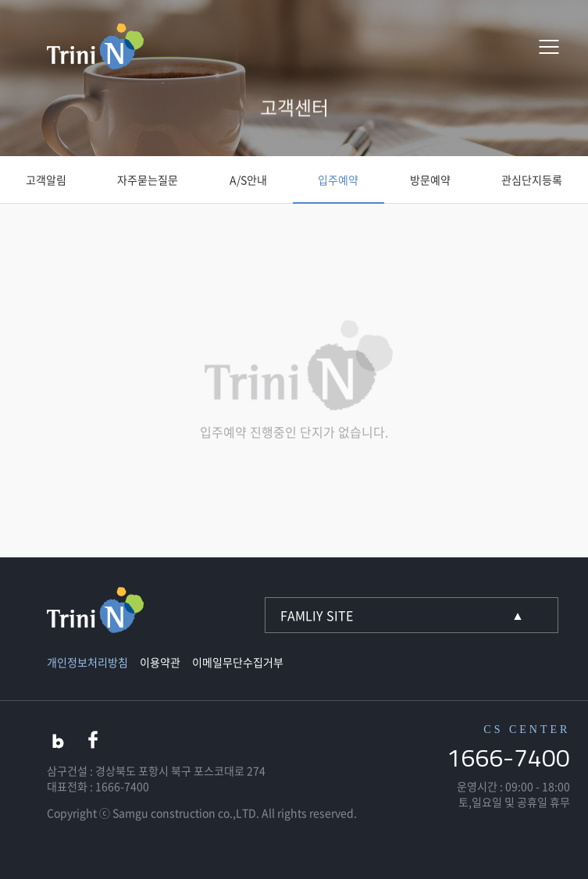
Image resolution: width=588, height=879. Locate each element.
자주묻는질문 (147, 179)
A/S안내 (248, 179)
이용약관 (160, 662)
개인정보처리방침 (87, 662)
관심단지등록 (531, 179)
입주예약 (338, 179)
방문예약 (430, 179)
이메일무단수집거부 (237, 662)
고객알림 (46, 179)
